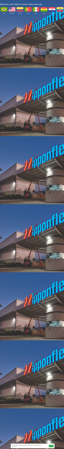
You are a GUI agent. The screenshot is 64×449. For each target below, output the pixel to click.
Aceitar (51, 446)
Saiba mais (14, 446)
